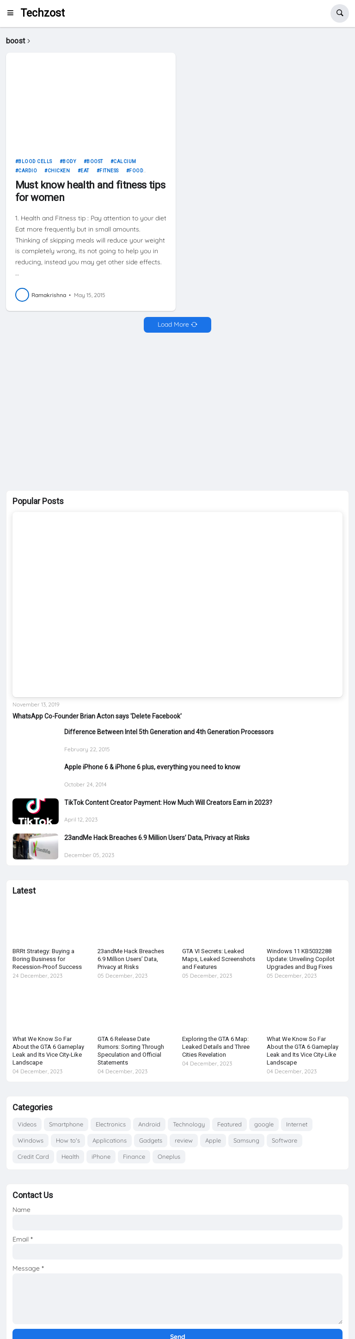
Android (149, 1124)
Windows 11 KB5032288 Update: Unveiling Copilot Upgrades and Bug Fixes (301, 959)
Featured (229, 1124)
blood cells (35, 161)
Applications (109, 1140)
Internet (296, 1124)
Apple (213, 1140)
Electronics (111, 1124)
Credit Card (33, 1156)
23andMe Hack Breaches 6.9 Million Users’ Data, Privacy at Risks (157, 837)
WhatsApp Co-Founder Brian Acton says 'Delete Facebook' (97, 716)
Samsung (246, 1140)
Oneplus (169, 1156)
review (184, 1140)
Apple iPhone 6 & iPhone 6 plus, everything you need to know (152, 767)
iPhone (101, 1156)
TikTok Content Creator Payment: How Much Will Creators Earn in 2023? (168, 802)
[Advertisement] (177, 411)
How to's (68, 1140)
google (264, 1124)
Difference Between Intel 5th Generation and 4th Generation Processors (169, 732)
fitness (109, 170)
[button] (13, 13)
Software (284, 1140)
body (69, 161)
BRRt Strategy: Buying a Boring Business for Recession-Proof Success (47, 959)
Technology (189, 1124)
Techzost (42, 13)
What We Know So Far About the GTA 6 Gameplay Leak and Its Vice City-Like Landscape (48, 1050)
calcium (124, 161)
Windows (30, 1140)
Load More (173, 324)
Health (70, 1156)
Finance (134, 1156)
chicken (59, 170)
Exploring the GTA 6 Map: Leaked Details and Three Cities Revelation (216, 1046)
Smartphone (66, 1124)
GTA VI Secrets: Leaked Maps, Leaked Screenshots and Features (218, 959)
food (136, 170)
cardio (27, 170)
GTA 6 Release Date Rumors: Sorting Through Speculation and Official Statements (131, 1050)
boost (94, 161)
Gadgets (150, 1140)
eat (84, 170)
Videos (27, 1124)
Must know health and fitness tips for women (90, 191)
